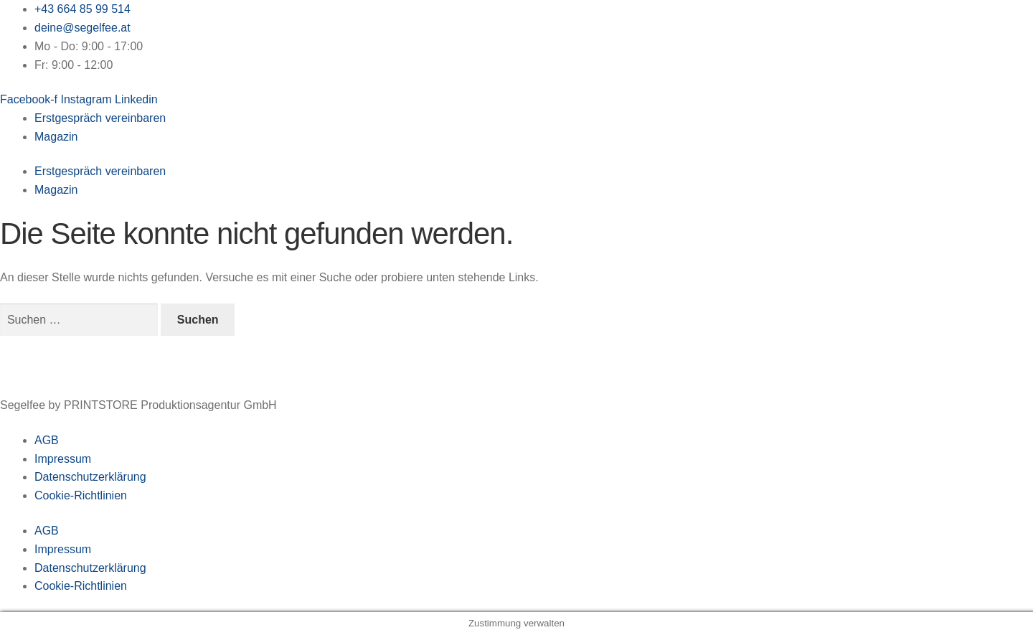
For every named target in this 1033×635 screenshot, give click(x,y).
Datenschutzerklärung (90, 477)
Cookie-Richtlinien (80, 495)
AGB (46, 440)
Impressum (62, 459)
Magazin (55, 137)
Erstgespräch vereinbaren (100, 118)
